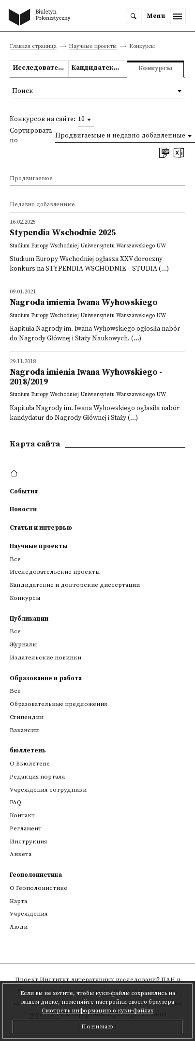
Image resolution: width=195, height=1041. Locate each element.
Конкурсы (25, 598)
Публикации (29, 619)
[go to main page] (42, 18)
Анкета (20, 854)
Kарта (18, 901)
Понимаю (97, 1026)
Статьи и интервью (41, 528)
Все (15, 559)
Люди (19, 927)
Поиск (22, 91)
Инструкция (28, 841)
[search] (133, 16)
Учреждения (28, 914)
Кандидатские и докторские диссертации (98, 68)
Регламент (26, 828)
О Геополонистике (38, 888)
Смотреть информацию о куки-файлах (97, 1010)
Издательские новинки (45, 657)
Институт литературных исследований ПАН (107, 979)
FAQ (15, 802)
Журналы (23, 644)
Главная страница (33, 47)
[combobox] (86, 119)
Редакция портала (37, 777)
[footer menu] (15, 473)
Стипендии (27, 717)
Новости (23, 509)
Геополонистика (36, 875)
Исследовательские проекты (40, 68)
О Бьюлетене (30, 763)
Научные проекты (93, 47)
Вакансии (24, 730)
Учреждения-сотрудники (48, 790)
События (24, 491)
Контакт (22, 815)
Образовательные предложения (58, 704)
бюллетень (28, 750)
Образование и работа (46, 678)
